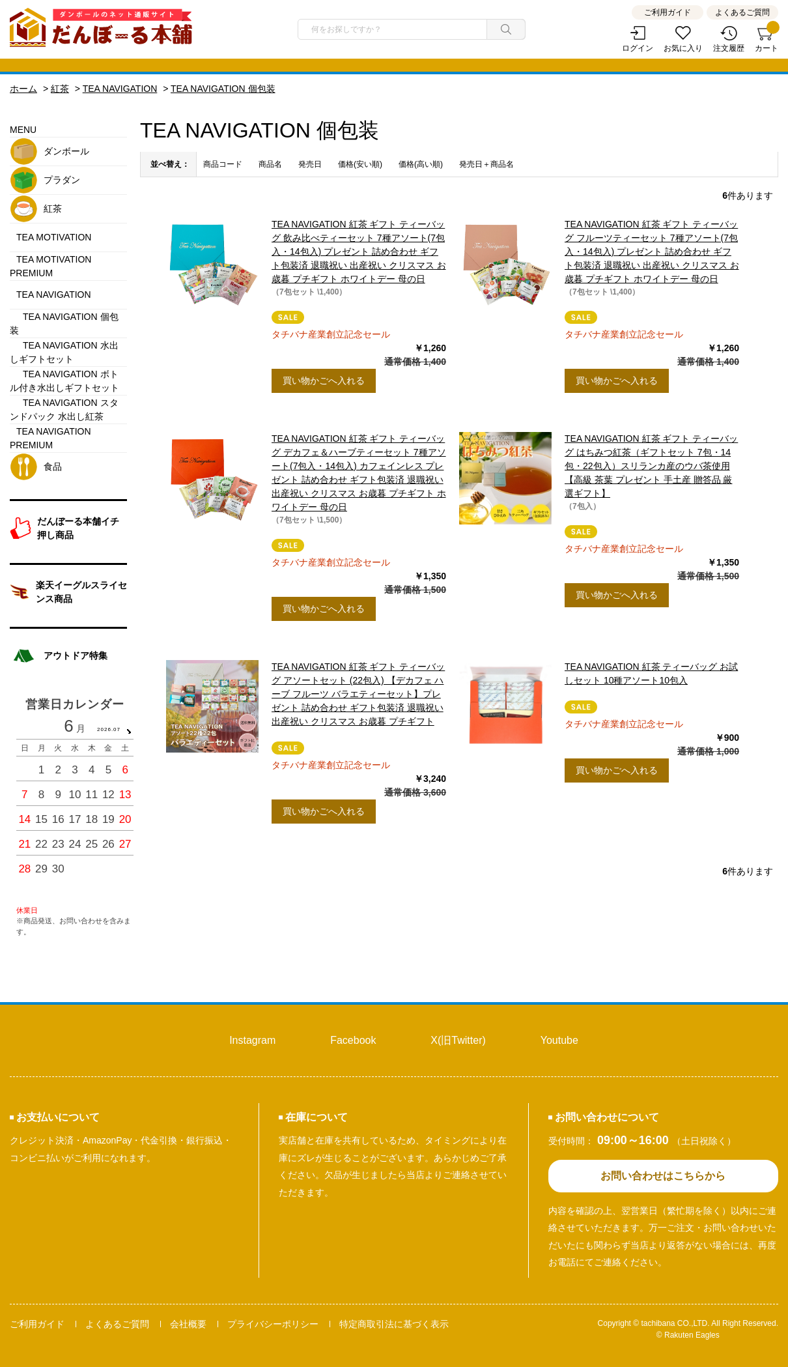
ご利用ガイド (667, 12)
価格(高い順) (421, 164)
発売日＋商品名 (486, 164)
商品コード (222, 164)
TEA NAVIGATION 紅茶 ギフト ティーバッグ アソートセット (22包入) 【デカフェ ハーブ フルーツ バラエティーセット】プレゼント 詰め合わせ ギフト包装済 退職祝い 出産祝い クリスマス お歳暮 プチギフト (358, 694)
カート (766, 39)
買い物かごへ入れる (324, 380)
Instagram (252, 1040)
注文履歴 (728, 48)
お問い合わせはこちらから (662, 1175)
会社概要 (188, 1324)
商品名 (270, 164)
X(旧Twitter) (457, 1040)
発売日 (310, 164)
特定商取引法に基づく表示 (394, 1324)
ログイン (637, 48)
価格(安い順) (360, 164)
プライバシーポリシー (272, 1324)
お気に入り (683, 48)
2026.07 (108, 729)
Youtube (559, 1040)
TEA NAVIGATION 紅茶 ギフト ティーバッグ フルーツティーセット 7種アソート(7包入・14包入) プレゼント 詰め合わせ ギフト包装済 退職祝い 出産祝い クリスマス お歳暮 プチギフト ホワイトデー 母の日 (652, 251)
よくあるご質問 (742, 12)
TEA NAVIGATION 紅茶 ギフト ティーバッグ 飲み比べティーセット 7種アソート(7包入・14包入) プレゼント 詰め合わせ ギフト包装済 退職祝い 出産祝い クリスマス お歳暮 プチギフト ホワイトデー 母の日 (359, 251)
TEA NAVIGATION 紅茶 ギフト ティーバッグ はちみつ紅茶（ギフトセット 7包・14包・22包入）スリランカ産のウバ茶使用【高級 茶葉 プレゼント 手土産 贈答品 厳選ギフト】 (651, 465)
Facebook (353, 1040)
